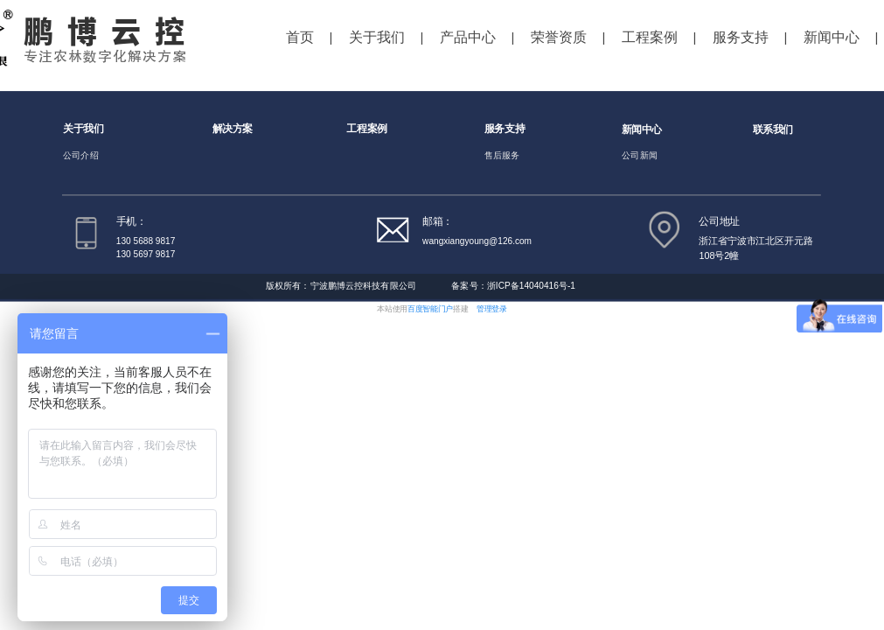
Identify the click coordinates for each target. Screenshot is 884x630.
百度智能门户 (430, 308)
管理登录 (492, 308)
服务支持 (741, 37)
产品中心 (468, 37)
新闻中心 (832, 37)
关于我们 (377, 37)
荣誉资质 (559, 37)
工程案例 (650, 37)
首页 (300, 37)
